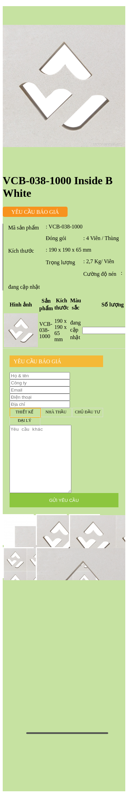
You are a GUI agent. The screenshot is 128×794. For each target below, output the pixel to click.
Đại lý (25, 420)
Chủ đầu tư (87, 412)
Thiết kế (25, 412)
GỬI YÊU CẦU (64, 500)
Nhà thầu (56, 412)
